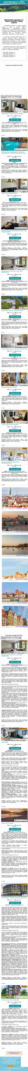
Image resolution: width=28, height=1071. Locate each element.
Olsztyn (25, 814)
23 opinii (25, 123)
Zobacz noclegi (15, 120)
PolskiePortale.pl (8, 1070)
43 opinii (21, 437)
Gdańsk (25, 218)
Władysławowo (23, 733)
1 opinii (12, 284)
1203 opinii (25, 322)
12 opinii (12, 477)
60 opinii (21, 399)
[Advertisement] (14, 80)
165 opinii (18, 756)
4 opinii (19, 165)
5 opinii (21, 203)
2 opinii (21, 1015)
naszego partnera (16, 131)
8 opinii (15, 243)
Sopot (25, 100)
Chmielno (24, 992)
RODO (13, 1063)
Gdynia (25, 376)
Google (3, 1058)
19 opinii (20, 837)
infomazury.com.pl (24, 0)
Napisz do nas (18, 1068)
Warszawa (24, 889)
